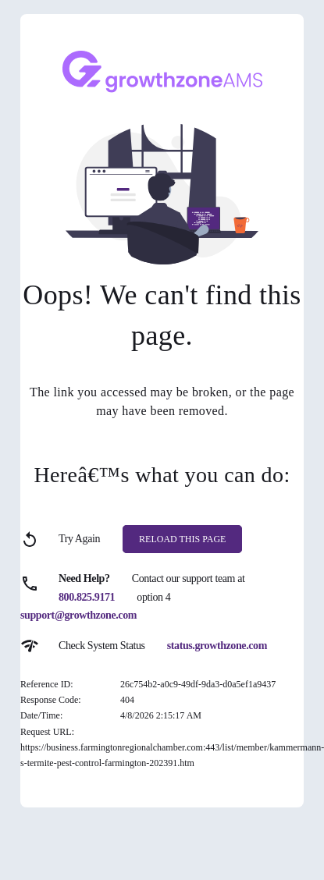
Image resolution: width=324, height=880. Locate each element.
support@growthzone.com (78, 615)
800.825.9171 (87, 597)
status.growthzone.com (217, 645)
